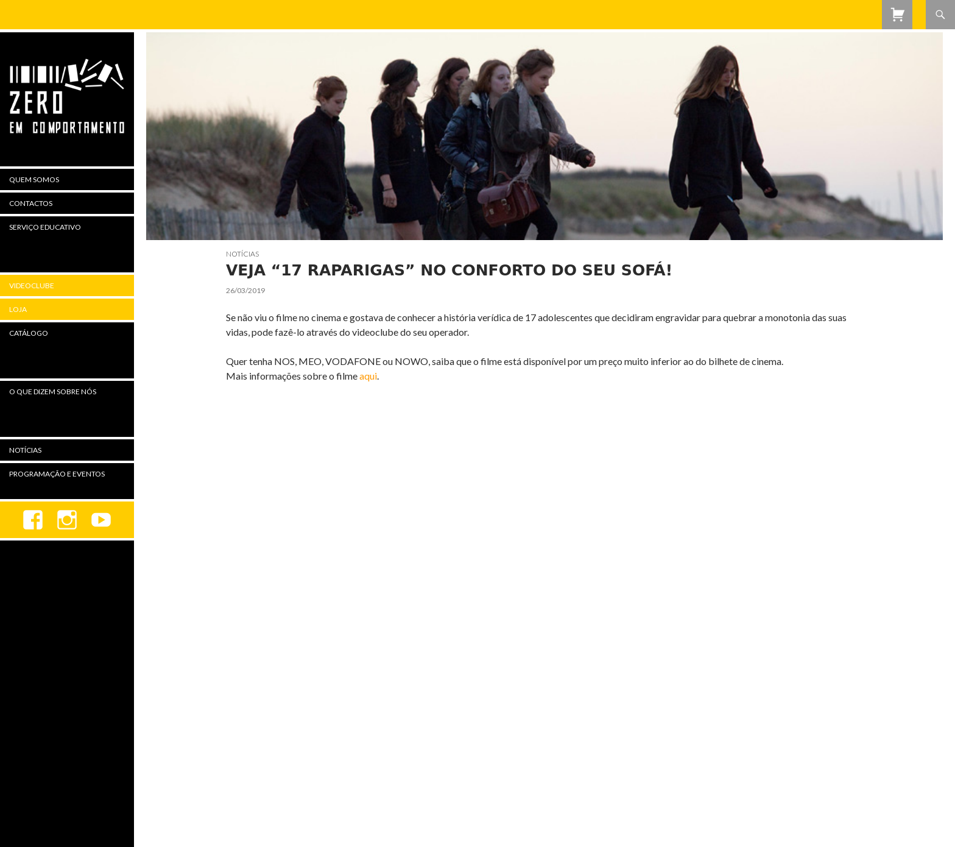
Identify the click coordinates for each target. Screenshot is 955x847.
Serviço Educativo (45, 227)
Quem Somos (34, 179)
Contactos (30, 203)
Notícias (242, 253)
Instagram (67, 519)
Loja (18, 309)
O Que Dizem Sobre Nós (52, 391)
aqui (368, 375)
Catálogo (28, 333)
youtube (101, 519)
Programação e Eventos (57, 473)
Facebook (33, 519)
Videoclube (31, 285)
